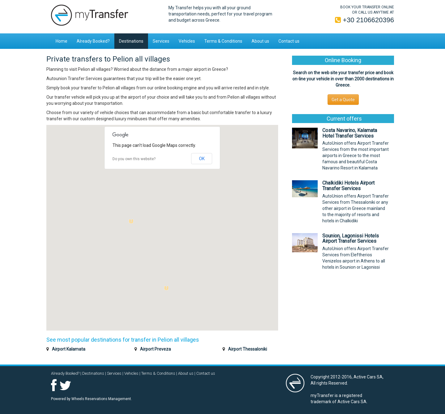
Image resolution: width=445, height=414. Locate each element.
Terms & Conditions (223, 41)
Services (161, 41)
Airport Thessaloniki (247, 349)
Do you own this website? (133, 159)
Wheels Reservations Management (101, 399)
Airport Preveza (155, 349)
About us (260, 41)
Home (61, 41)
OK (202, 158)
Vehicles (187, 41)
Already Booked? (93, 41)
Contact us (288, 41)
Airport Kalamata (68, 349)
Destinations (131, 41)
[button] (166, 288)
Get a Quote (343, 99)
